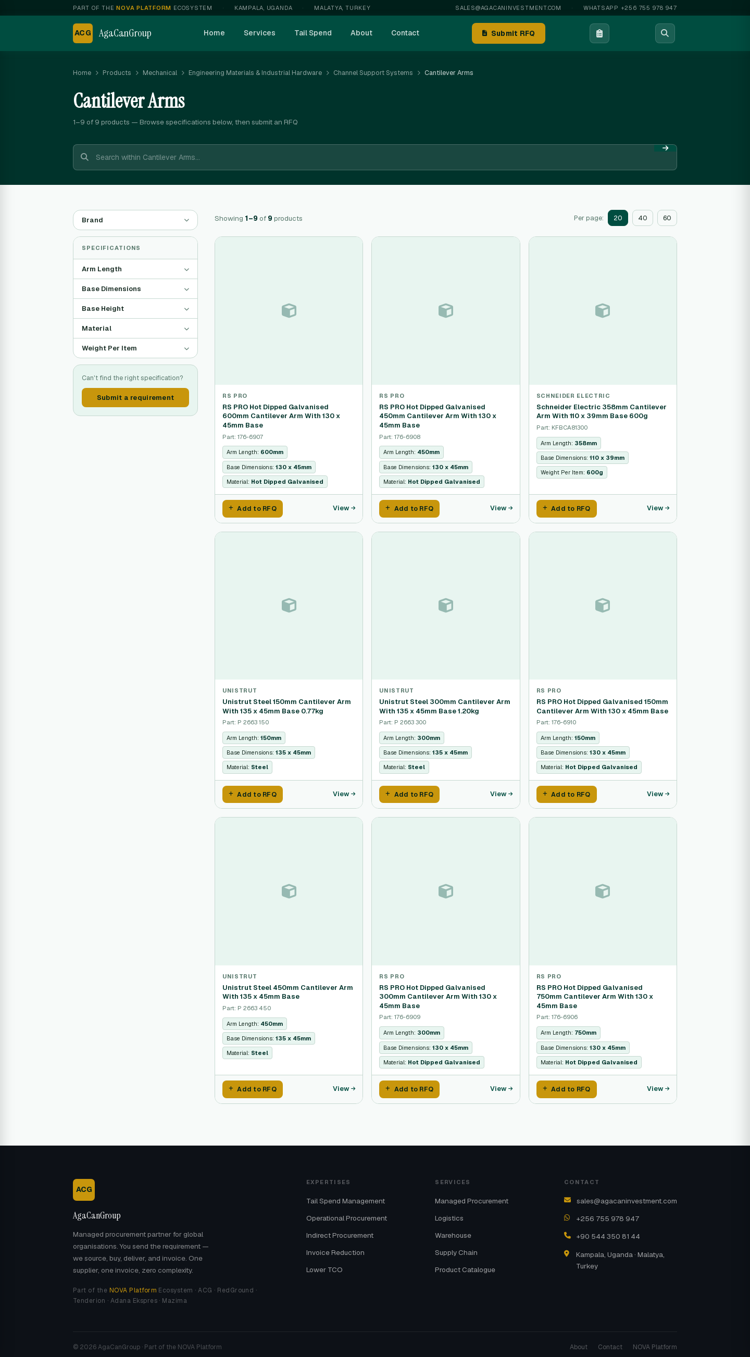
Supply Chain (456, 1246)
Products (117, 72)
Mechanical (160, 72)
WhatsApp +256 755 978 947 (630, 7)
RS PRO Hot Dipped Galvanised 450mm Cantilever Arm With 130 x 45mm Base (437, 416)
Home (214, 32)
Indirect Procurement (339, 1229)
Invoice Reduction (335, 1246)
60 (667, 217)
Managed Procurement (471, 1195)
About (361, 32)
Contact (405, 32)
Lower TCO (324, 1263)
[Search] (665, 33)
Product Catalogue (465, 1263)
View (344, 507)
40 (642, 217)
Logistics (449, 1212)
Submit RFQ (508, 33)
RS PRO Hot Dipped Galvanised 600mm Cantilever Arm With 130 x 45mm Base (281, 416)
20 (618, 217)
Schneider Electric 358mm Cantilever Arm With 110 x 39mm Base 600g (601, 412)
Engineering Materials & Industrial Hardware (255, 72)
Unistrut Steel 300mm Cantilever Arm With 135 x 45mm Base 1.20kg (444, 704)
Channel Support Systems (373, 72)
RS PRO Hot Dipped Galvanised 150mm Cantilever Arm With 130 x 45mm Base (602, 704)
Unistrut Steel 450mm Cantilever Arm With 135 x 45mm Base (287, 988)
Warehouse (453, 1229)
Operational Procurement (346, 1212)
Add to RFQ (253, 508)
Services (260, 32)
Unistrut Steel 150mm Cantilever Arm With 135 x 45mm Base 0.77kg (286, 704)
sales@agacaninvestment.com (508, 7)
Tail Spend (313, 32)
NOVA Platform (133, 1284)
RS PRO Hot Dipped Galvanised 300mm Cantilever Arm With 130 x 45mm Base (438, 992)
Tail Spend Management (345, 1195)
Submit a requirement (135, 397)
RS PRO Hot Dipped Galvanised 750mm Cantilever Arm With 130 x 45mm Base (594, 992)
